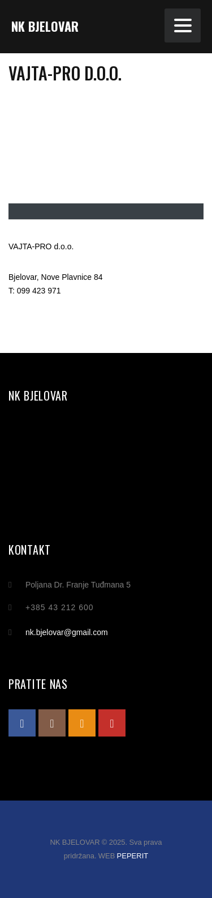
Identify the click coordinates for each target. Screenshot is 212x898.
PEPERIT (133, 856)
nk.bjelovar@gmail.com (66, 632)
